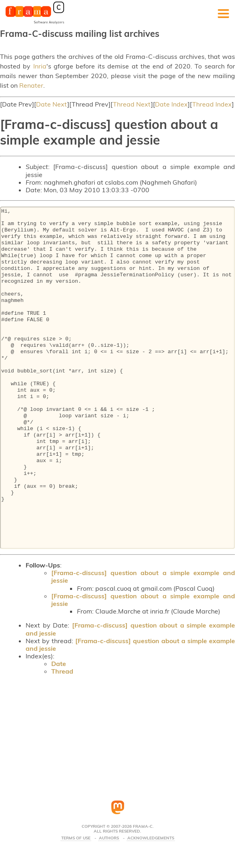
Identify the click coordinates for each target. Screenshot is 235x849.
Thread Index (212, 104)
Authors (109, 838)
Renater (31, 85)
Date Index (171, 104)
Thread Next (132, 104)
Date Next (51, 104)
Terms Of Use (75, 838)
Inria (39, 66)
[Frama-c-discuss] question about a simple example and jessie (143, 576)
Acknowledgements (150, 838)
